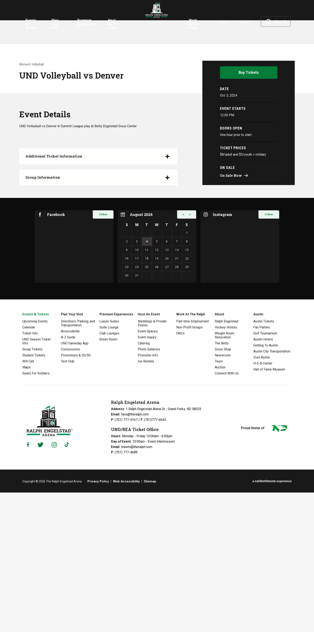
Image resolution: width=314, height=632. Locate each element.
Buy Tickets (249, 210)
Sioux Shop (223, 489)
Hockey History (226, 467)
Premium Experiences (116, 454)
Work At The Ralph (190, 454)
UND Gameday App (74, 483)
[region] (157, 386)
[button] (182, 354)
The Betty (222, 483)
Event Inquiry (147, 477)
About (219, 454)
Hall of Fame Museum (269, 509)
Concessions (70, 489)
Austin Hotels (263, 479)
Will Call (28, 501)
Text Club (67, 501)
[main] (157, 219)
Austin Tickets (263, 461)
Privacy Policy (97, 620)
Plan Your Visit (72, 454)
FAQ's (180, 473)
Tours (219, 501)
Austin (258, 454)
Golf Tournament (265, 473)
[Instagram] (54, 584)
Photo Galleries (149, 489)
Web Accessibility (123, 620)
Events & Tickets (35, 454)
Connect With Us (227, 513)
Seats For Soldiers (36, 513)
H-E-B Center (262, 503)
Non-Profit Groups (189, 467)
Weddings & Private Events (152, 463)
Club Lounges (109, 473)
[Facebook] (28, 584)
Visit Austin (261, 497)
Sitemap (144, 620)
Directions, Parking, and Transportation (78, 463)
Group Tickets (32, 489)
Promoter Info (148, 495)
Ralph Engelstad (226, 461)
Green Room (108, 479)
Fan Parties (261, 467)
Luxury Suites (109, 461)
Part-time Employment (192, 461)
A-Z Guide (68, 477)
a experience (272, 620)
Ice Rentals (146, 501)
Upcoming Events (35, 461)
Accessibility (70, 471)
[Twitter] (40, 584)
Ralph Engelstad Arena (157, 21)
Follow (103, 353)
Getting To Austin (265, 485)
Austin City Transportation (271, 491)
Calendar (28, 467)
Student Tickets (33, 495)
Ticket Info (30, 473)
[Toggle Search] (276, 21)
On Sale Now (231, 313)
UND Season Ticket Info (36, 481)
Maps (26, 507)
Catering (144, 483)
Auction (220, 507)
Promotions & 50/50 (76, 495)
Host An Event (149, 454)
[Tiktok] (68, 584)
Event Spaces (148, 471)
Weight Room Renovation (224, 475)
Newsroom (223, 495)
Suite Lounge (108, 467)
